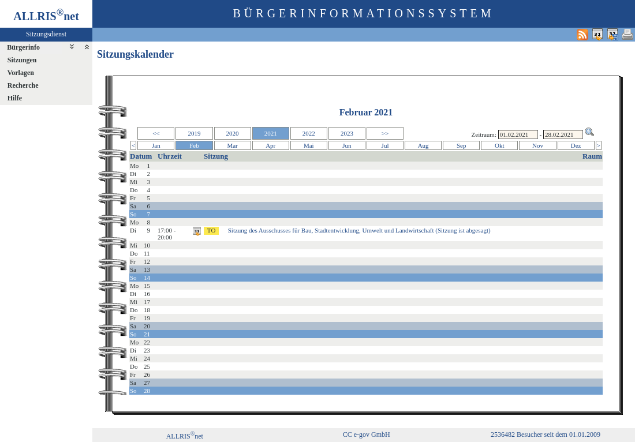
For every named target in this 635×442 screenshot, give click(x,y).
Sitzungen (22, 60)
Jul (385, 145)
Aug (423, 145)
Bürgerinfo (23, 47)
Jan (156, 145)
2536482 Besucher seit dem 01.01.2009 (545, 434)
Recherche (23, 85)
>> (385, 133)
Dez (576, 145)
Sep (461, 145)
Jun (346, 145)
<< (155, 133)
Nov (537, 145)
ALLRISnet (184, 436)
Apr (270, 145)
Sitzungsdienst (46, 34)
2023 (347, 133)
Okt (500, 145)
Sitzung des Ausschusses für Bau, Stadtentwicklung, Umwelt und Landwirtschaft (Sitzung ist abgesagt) (359, 230)
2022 (308, 133)
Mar (232, 145)
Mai (309, 145)
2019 (194, 133)
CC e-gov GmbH (366, 434)
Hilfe (15, 98)
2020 (232, 133)
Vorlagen (21, 73)
